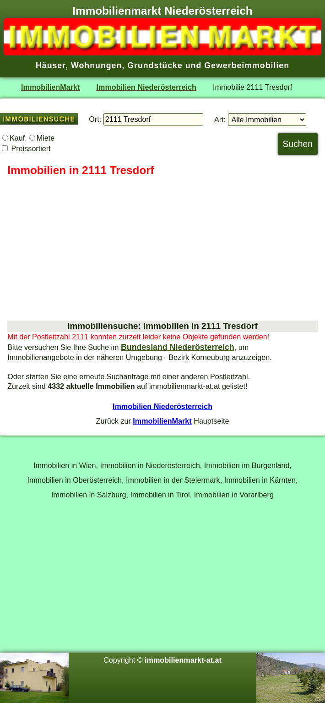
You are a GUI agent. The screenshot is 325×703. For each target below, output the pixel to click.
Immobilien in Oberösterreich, (75, 480)
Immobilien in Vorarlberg (234, 494)
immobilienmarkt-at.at (183, 660)
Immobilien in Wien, (65, 465)
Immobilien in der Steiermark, (174, 480)
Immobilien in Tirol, (161, 494)
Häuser (50, 65)
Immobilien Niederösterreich (146, 87)
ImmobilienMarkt (50, 87)
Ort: (95, 119)
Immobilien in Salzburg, (89, 494)
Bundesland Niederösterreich (177, 347)
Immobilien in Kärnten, (261, 480)
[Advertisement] (162, 249)
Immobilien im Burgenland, (248, 465)
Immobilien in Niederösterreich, (151, 465)
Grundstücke (155, 65)
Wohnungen (96, 65)
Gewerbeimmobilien (246, 65)
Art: (220, 119)
